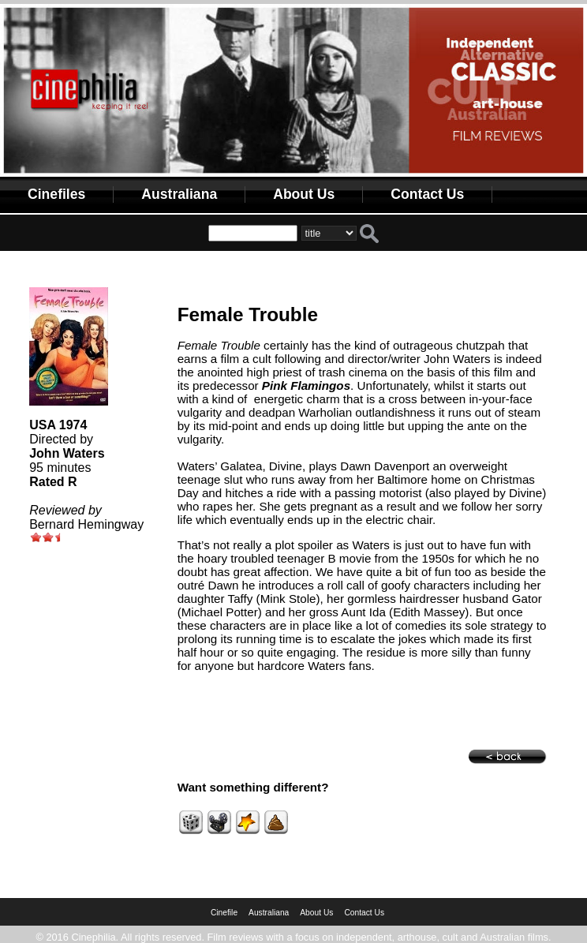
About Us (304, 194)
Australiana (179, 194)
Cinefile (224, 912)
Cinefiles (56, 194)
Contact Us (427, 194)
